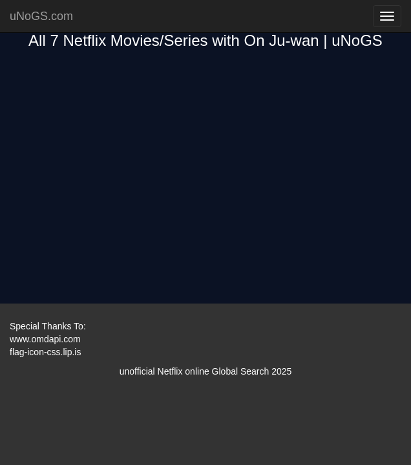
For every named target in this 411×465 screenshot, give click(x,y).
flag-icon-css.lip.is (45, 352)
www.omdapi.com (45, 339)
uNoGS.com (41, 16)
